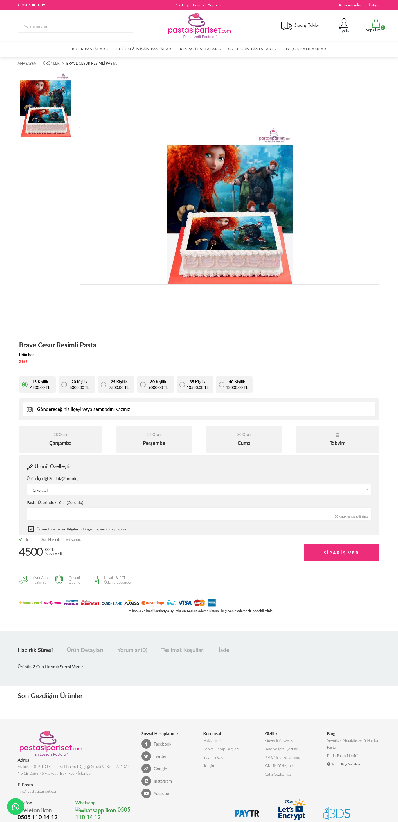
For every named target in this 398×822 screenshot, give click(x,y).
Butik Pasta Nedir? (342, 755)
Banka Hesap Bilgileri (221, 748)
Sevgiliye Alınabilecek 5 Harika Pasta (352, 743)
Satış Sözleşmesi (279, 774)
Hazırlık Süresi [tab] (35, 649)
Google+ (155, 768)
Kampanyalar (350, 5)
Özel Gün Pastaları (250, 49)
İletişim (375, 5)
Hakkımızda (213, 740)
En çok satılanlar (304, 49)
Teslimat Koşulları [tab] (183, 649)
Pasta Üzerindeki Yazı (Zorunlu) (55, 502)
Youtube (155, 793)
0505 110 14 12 (31, 5)
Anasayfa (27, 63)
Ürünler (51, 63)
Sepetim (372, 25)
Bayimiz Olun (214, 757)
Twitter (154, 756)
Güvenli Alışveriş (279, 740)
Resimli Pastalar (199, 49)
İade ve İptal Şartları (281, 748)
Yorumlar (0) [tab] (132, 649)
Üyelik (343, 25)
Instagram (156, 781)
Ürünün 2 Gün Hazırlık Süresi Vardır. (50, 539)
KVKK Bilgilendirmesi (283, 757)
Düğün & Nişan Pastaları (144, 49)
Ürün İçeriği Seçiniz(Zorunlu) (53, 478)
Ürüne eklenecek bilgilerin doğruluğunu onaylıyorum (83, 529)
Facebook (156, 744)
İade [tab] (224, 649)
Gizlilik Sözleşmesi (280, 765)
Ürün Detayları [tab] (85, 649)
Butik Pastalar (88, 49)
